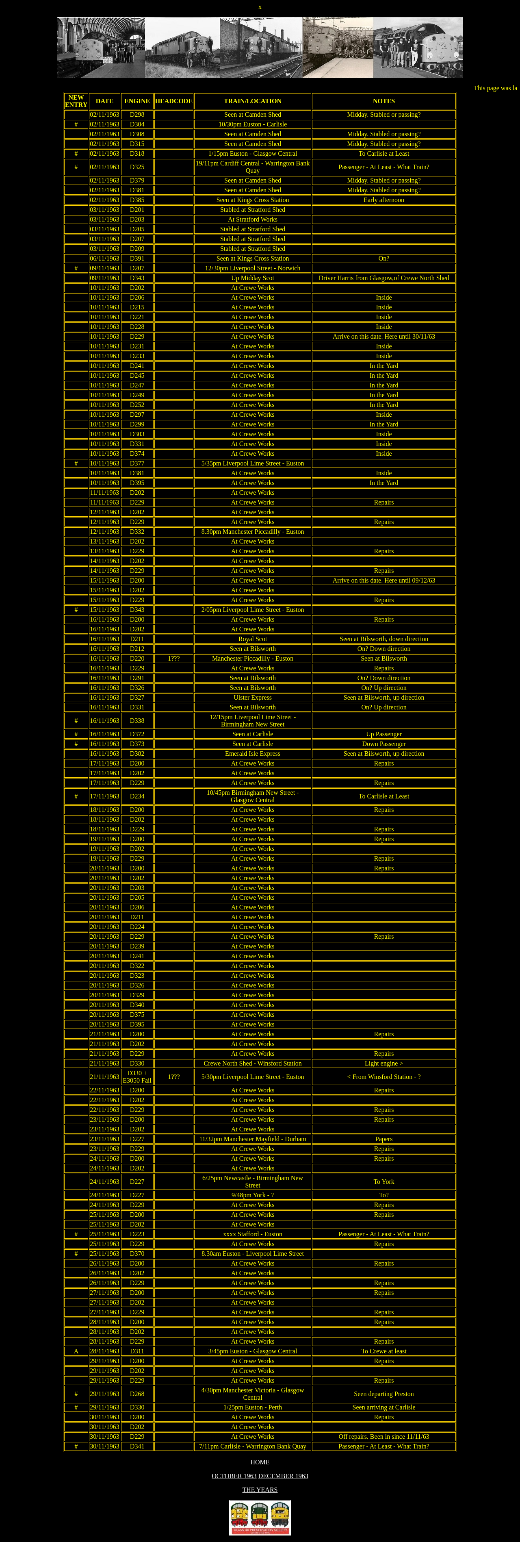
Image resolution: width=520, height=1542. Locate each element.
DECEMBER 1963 (283, 1475)
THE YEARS (260, 1489)
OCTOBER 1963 (234, 1475)
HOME (259, 1462)
